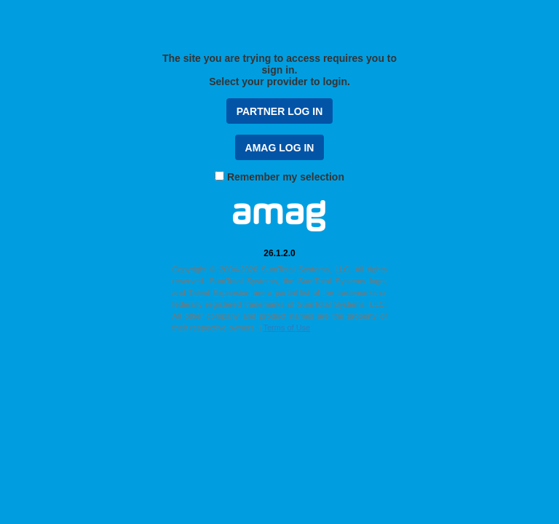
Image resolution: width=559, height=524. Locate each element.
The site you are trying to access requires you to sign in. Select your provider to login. (279, 69)
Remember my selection (285, 177)
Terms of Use (286, 327)
